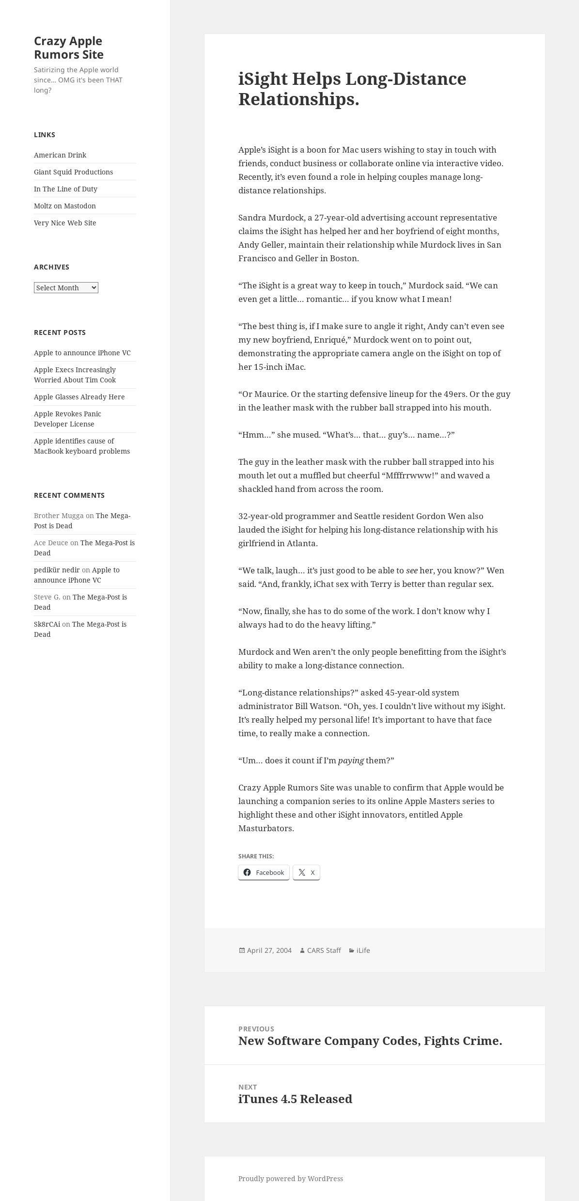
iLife (363, 950)
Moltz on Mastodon (65, 205)
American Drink (60, 154)
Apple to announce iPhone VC (82, 352)
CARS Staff (324, 950)
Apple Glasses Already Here (79, 396)
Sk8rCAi (47, 624)
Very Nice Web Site (65, 222)
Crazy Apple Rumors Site (69, 47)
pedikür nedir (57, 569)
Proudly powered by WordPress (290, 1178)
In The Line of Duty (65, 188)
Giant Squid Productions (73, 171)
